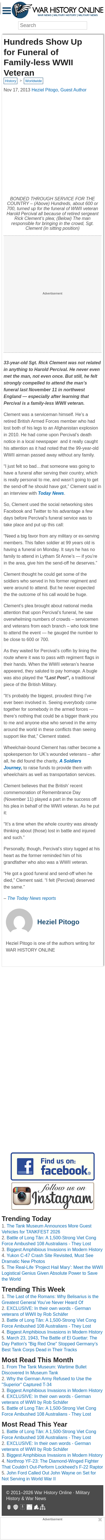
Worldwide (33, 81)
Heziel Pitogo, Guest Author (59, 89)
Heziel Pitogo (58, 922)
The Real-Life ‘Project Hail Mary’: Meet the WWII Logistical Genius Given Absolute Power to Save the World (52, 1273)
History (10, 81)
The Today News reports (31, 898)
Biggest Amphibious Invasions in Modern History (54, 1249)
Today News (51, 493)
